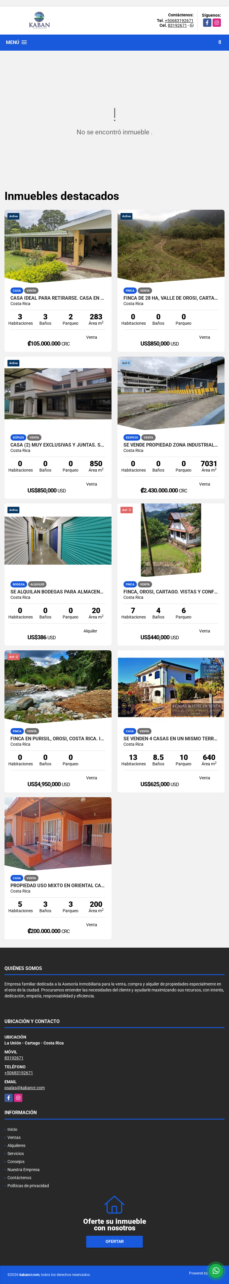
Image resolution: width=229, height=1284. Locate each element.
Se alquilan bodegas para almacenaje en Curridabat (58, 592)
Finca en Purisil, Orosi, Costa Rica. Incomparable (58, 738)
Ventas (14, 1137)
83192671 (177, 25)
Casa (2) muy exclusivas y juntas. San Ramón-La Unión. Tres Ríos (58, 445)
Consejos (15, 1161)
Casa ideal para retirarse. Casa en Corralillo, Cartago (58, 298)
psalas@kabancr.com (24, 1087)
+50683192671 (179, 20)
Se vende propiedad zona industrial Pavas (171, 445)
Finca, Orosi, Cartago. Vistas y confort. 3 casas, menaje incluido (171, 592)
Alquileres (16, 1145)
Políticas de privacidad (28, 1185)
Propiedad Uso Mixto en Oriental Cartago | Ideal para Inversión (58, 885)
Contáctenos (19, 1177)
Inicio (12, 1129)
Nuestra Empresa (23, 1169)
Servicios (15, 1153)
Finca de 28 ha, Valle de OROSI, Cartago (171, 298)
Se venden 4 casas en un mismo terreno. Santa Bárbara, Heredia (171, 738)
